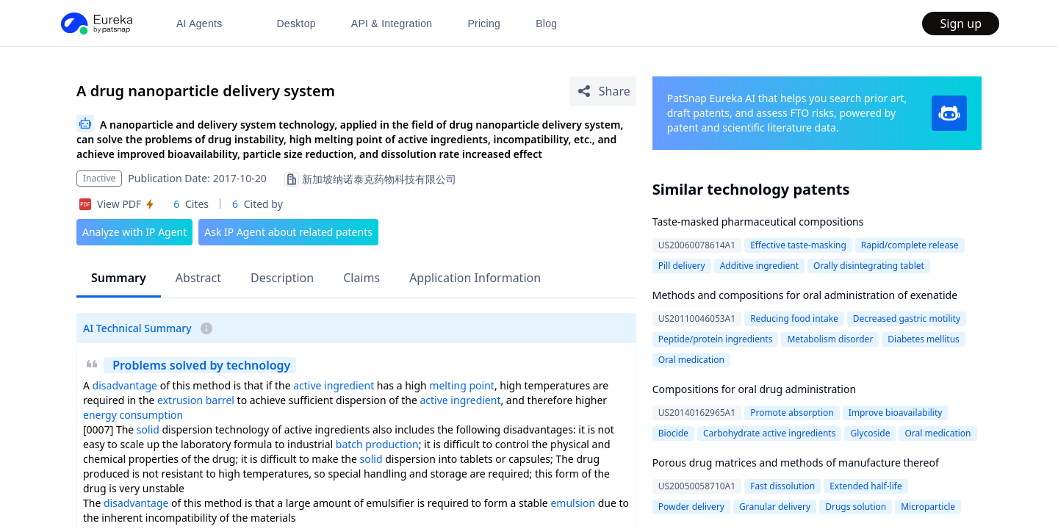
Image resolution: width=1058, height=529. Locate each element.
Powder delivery (691, 506)
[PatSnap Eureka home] (95, 23)
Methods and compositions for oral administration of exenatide (804, 295)
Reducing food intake (794, 318)
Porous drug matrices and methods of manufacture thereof (795, 462)
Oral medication (691, 359)
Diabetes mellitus (923, 339)
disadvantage (125, 385)
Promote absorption (792, 412)
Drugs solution (855, 506)
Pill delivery (681, 265)
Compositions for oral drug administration (754, 389)
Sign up (961, 23)
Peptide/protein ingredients (715, 339)
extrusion (180, 400)
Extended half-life (866, 486)
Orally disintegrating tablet (868, 265)
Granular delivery (774, 506)
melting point (461, 385)
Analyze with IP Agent (134, 232)
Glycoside (870, 433)
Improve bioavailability (896, 412)
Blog (546, 23)
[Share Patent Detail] (602, 91)
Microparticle (928, 506)
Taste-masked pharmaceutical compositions (758, 221)
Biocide (673, 433)
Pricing (483, 23)
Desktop (295, 23)
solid (148, 429)
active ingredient (333, 385)
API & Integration (392, 23)
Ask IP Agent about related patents (288, 232)
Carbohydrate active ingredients (769, 433)
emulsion (572, 503)
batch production (377, 444)
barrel (220, 400)
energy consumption (133, 415)
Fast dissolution (782, 486)
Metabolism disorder (830, 339)
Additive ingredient (759, 265)
